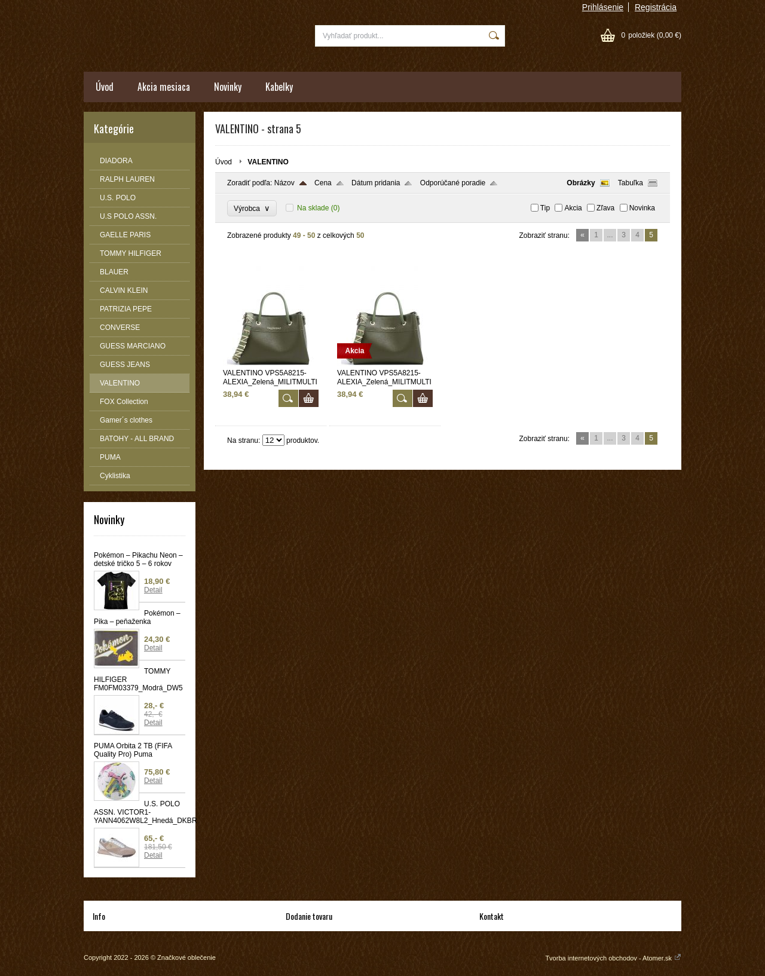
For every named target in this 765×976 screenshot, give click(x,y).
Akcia (573, 208)
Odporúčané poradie (452, 183)
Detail (153, 590)
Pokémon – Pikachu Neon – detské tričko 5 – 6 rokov (138, 559)
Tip (545, 208)
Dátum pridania (375, 183)
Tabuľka (630, 183)
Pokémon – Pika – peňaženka (137, 617)
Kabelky (279, 86)
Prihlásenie (602, 7)
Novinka (642, 208)
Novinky (227, 86)
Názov (284, 183)
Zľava (605, 208)
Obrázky (581, 183)
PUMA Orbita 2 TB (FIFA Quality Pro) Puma (133, 750)
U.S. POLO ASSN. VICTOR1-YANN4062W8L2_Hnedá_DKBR (139, 812)
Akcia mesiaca (163, 86)
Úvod (105, 86)
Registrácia (656, 7)
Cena (323, 183)
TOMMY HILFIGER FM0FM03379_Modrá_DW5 (138, 679)
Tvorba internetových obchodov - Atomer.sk (613, 958)
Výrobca (252, 208)
